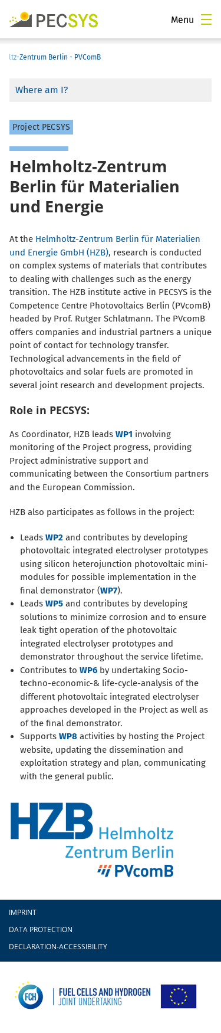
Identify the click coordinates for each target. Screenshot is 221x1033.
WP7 (108, 590)
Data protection (40, 929)
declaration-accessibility (58, 947)
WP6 (88, 670)
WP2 (54, 537)
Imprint (23, 912)
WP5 (54, 603)
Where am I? (41, 90)
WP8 (68, 736)
